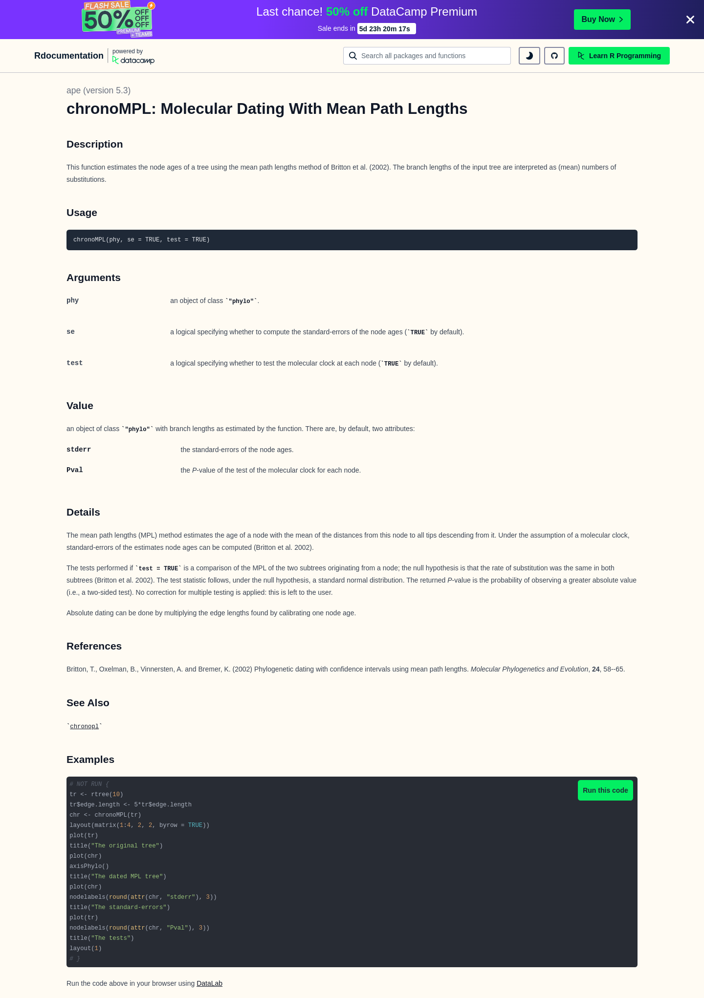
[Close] (690, 19)
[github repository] (554, 56)
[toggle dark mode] (529, 56)
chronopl (84, 726)
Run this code (605, 790)
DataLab (209, 983)
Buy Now (602, 19)
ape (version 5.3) (98, 90)
